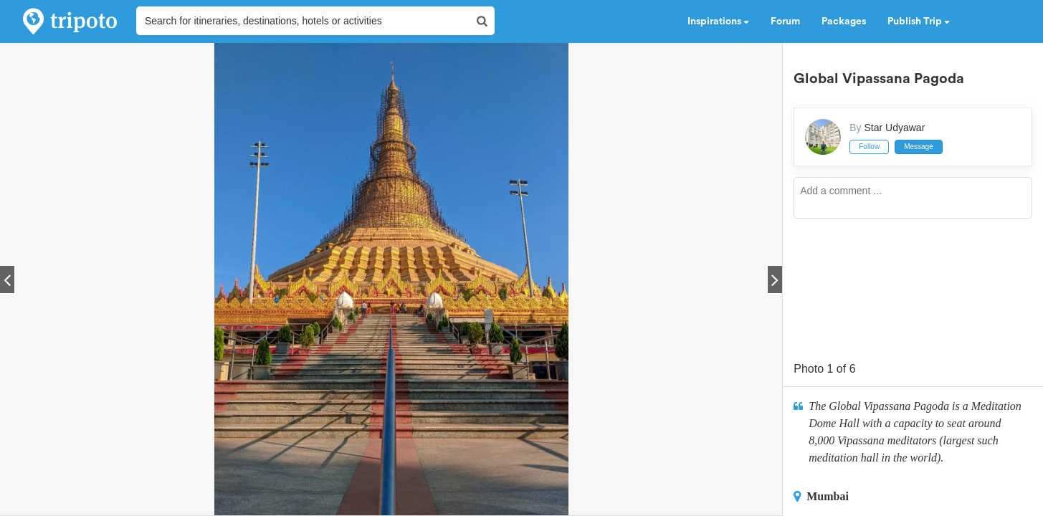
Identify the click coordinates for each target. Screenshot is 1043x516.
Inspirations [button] (718, 21)
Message (918, 146)
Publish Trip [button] (918, 21)
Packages (843, 21)
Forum (785, 21)
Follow (869, 146)
